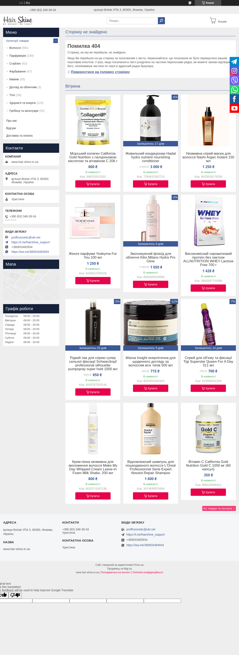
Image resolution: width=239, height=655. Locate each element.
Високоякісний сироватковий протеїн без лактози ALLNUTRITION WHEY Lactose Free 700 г (208, 259)
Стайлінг (15, 63)
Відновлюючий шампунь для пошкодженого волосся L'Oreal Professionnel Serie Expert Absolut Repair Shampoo (151, 467)
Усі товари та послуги (217, 508)
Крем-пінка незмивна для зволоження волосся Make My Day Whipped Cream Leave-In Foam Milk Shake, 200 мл (92, 467)
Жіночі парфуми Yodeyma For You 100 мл (93, 255)
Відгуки (11, 128)
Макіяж (14, 79)
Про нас (11, 120)
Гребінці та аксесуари (23, 110)
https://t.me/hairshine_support (30, 242)
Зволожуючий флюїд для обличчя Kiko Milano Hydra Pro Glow (151, 257)
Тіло (12, 95)
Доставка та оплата (19, 135)
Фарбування (17, 71)
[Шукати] (161, 20)
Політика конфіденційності (148, 572)
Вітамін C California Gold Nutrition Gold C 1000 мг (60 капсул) (208, 465)
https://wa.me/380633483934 (30, 251)
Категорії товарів (17, 40)
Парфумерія (17, 55)
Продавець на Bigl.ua (119, 568)
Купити (95, 184)
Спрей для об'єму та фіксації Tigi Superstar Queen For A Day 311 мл (208, 361)
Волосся (15, 47)
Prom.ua (139, 564)
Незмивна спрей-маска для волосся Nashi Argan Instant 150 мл (208, 157)
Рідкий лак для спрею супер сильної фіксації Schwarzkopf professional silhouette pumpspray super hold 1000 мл (92, 363)
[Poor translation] (15, 595)
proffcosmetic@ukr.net (25, 237)
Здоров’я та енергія (22, 103)
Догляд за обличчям (23, 87)
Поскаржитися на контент (115, 572)
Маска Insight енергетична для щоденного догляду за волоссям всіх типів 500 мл (151, 361)
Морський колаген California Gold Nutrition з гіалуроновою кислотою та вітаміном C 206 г (93, 157)
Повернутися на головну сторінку (100, 72)
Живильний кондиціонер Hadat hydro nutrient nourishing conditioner (151, 157)
